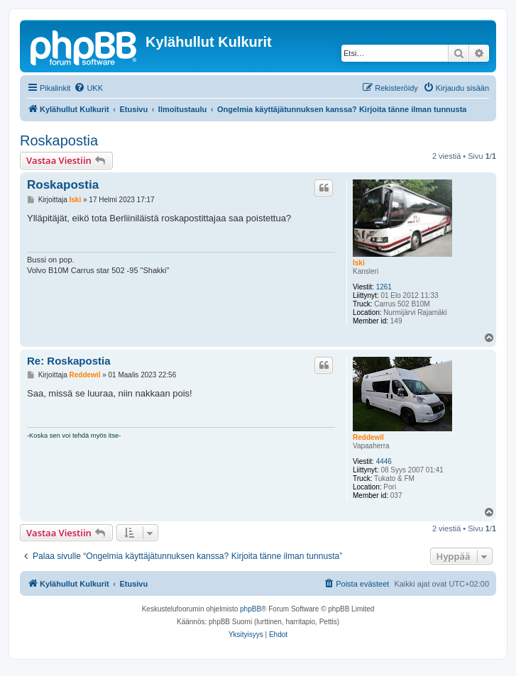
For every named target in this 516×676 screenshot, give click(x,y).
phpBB (250, 609)
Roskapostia (59, 140)
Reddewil (368, 437)
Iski (359, 263)
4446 (384, 461)
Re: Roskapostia (69, 361)
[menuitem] (88, 87)
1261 (384, 287)
